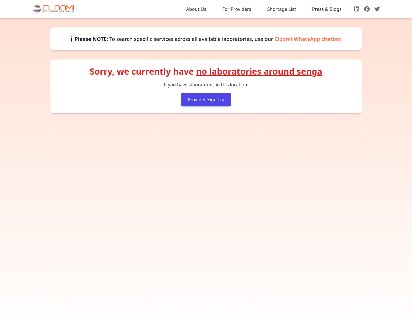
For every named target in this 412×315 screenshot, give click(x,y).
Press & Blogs (327, 9)
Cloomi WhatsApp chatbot (307, 38)
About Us (196, 9)
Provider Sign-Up (206, 99)
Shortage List (281, 9)
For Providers (236, 9)
